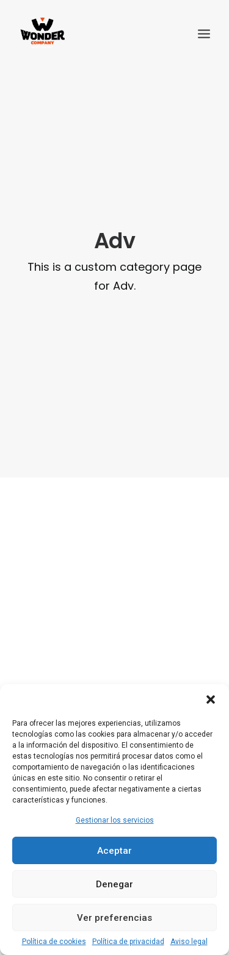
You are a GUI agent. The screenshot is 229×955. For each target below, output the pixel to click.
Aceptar (114, 850)
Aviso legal (189, 941)
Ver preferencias (114, 917)
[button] (211, 699)
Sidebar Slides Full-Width (115, 480)
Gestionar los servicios (115, 820)
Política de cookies (54, 941)
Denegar (114, 884)
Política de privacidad (128, 941)
